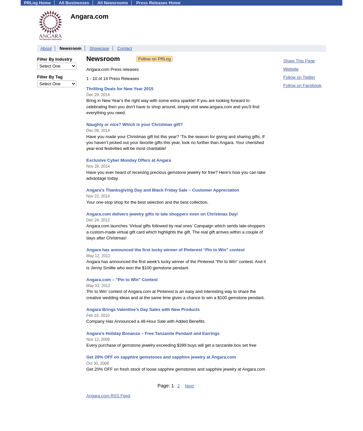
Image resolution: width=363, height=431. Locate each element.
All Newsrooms (112, 2)
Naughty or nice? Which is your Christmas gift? (134, 124)
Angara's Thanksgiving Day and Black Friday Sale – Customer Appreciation (162, 190)
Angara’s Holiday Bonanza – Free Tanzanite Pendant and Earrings (153, 333)
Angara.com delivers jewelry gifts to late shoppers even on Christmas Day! (162, 214)
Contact (124, 48)
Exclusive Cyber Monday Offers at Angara (128, 160)
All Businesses (74, 2)
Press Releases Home (158, 2)
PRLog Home (37, 2)
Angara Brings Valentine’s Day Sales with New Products (143, 309)
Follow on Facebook (302, 85)
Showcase (99, 48)
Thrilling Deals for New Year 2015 (119, 88)
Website (291, 69)
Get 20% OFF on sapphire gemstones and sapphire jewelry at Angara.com (161, 357)
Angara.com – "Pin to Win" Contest (122, 279)
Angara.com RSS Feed (108, 395)
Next (189, 385)
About (46, 48)
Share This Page (299, 60)
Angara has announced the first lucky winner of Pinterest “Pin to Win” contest (165, 249)
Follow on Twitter (299, 77)
